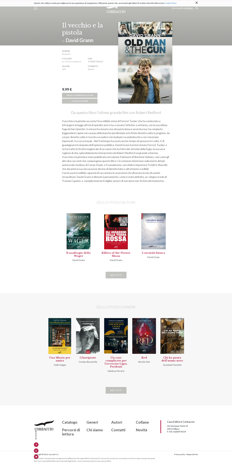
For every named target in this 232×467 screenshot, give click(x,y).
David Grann (79, 40)
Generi (92, 422)
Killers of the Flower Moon (116, 254)
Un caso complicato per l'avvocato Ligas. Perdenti (116, 362)
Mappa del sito (192, 454)
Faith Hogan (60, 365)
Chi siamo (95, 430)
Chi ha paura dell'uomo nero (172, 359)
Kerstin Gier (144, 361)
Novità (141, 430)
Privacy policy (179, 454)
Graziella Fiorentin (172, 365)
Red (144, 357)
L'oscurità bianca (153, 252)
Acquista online (79, 101)
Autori (116, 422)
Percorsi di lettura (71, 432)
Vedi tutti (116, 275)
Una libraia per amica (59, 359)
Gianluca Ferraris (116, 371)
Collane (142, 422)
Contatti (118, 430)
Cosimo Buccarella (88, 361)
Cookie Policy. (171, 3)
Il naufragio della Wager (78, 254)
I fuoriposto (88, 357)
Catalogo (69, 422)
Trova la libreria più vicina (80, 95)
